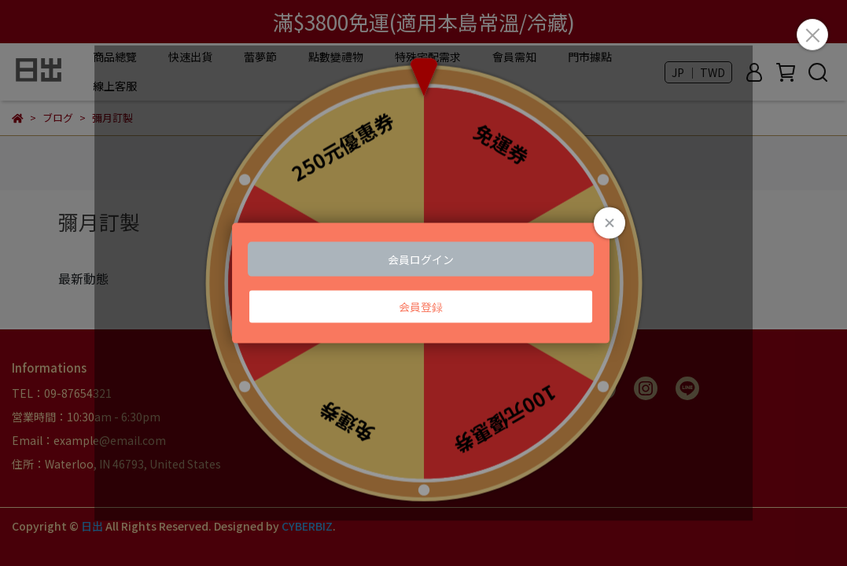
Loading (423, 283)
